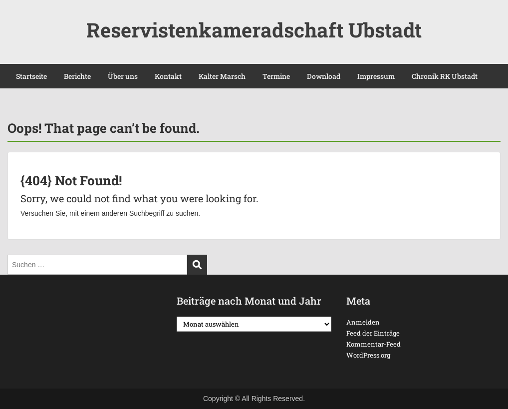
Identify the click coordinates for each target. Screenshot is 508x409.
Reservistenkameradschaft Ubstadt (254, 29)
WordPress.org (368, 355)
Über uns (123, 76)
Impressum (376, 76)
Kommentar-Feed (373, 344)
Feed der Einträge (373, 333)
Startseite (31, 76)
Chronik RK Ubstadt (445, 76)
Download (323, 76)
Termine (276, 76)
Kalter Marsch (222, 76)
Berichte (77, 76)
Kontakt (168, 76)
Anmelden (363, 322)
